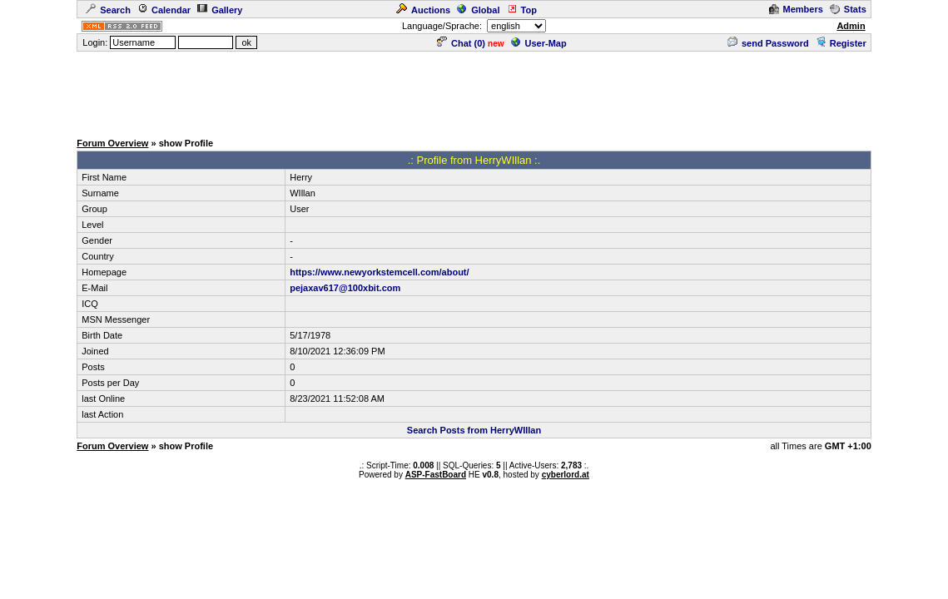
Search (108, 10)
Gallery (219, 10)
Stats (848, 9)
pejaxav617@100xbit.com (345, 288)
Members (796, 9)
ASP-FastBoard (435, 474)
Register (841, 43)
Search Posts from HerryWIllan (474, 430)
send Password (768, 43)
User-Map (539, 43)
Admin (850, 26)
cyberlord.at (565, 474)
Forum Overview (112, 143)
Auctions (423, 10)
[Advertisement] (474, 90)
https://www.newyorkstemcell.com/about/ (379, 272)
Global (478, 10)
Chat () (461, 43)
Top (522, 10)
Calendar (164, 10)
